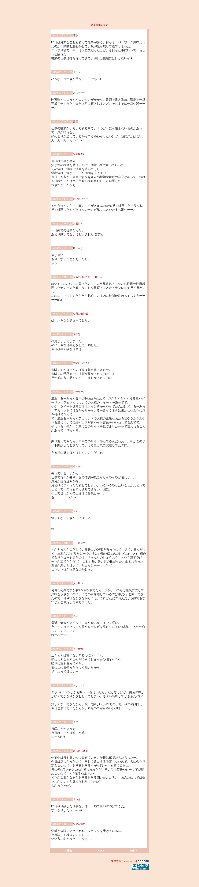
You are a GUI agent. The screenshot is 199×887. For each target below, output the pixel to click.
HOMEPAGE (129, 861)
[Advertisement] (99, 876)
